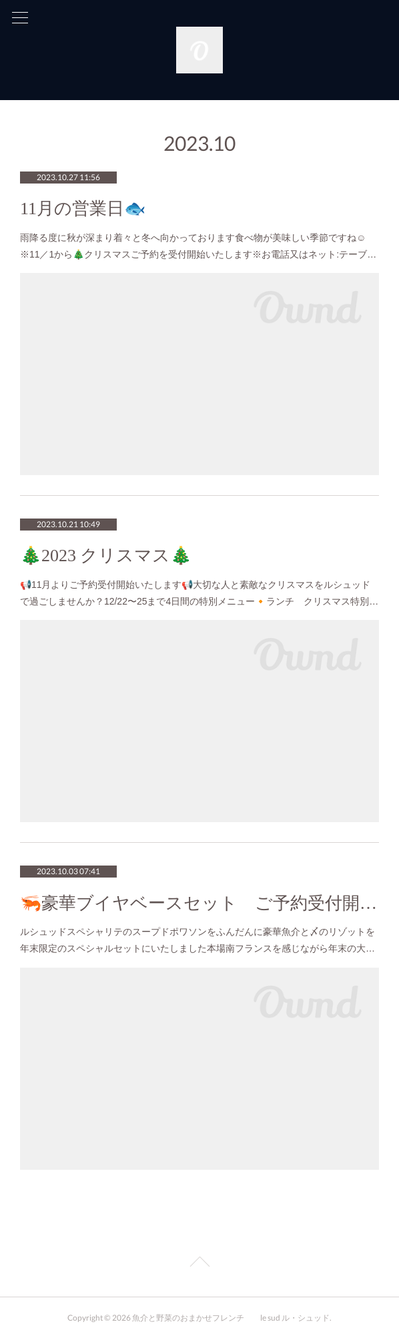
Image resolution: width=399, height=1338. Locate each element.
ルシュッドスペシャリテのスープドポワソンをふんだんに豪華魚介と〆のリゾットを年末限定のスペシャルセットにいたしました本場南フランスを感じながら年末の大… (197, 940)
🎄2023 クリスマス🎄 (106, 555)
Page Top (199, 1264)
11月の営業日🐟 (82, 208)
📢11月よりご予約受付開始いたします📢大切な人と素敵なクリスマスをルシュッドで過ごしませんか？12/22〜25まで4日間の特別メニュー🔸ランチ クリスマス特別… (199, 593)
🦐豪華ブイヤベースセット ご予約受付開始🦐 (199, 903)
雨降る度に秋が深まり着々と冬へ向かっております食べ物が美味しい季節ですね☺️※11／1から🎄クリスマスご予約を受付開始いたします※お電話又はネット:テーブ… (198, 246)
